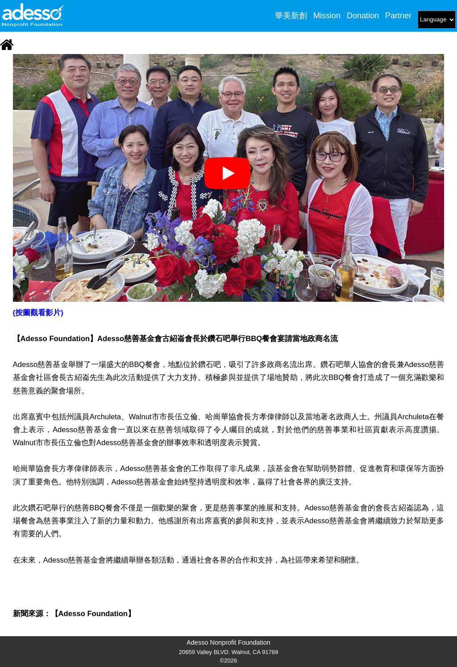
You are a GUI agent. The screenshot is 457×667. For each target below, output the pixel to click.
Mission (327, 15)
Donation (363, 15)
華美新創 (291, 15)
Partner (398, 15)
